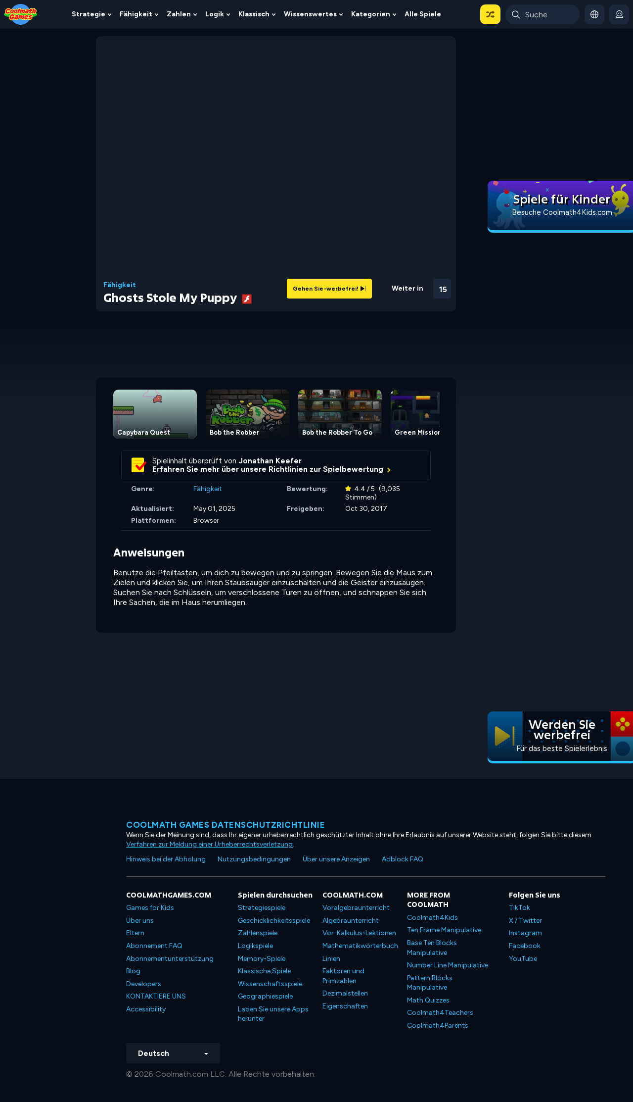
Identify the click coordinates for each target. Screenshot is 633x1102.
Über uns (140, 920)
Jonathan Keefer (270, 460)
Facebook (525, 946)
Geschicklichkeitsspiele (274, 920)
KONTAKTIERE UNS (156, 996)
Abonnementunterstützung (170, 958)
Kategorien (370, 14)
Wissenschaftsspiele (270, 984)
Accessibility (146, 1009)
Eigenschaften (345, 1006)
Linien (331, 958)
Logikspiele (255, 946)
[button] (490, 14)
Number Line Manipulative (447, 965)
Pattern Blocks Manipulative (429, 983)
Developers (143, 984)
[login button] (619, 14)
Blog (133, 971)
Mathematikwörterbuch (360, 946)
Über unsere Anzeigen (336, 859)
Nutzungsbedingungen (254, 859)
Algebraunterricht (350, 920)
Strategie (88, 14)
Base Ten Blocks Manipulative (432, 948)
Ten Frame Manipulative (444, 930)
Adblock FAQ (402, 859)
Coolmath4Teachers (440, 1012)
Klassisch (254, 14)
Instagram (525, 933)
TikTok (519, 907)
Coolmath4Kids (432, 917)
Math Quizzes (428, 1000)
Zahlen (179, 14)
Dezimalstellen (345, 993)
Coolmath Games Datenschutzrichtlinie (225, 825)
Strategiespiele (261, 907)
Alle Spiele (423, 14)
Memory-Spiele (261, 958)
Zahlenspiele (257, 933)
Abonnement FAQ (154, 946)
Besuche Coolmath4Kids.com (562, 212)
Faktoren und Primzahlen (343, 976)
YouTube (523, 958)
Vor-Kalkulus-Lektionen (359, 933)
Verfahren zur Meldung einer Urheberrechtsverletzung (209, 844)
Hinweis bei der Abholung (166, 859)
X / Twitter (525, 920)
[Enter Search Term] (542, 14)
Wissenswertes (310, 14)
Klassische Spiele (264, 971)
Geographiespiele (265, 996)
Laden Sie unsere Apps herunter (273, 1014)
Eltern (135, 933)
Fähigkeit (136, 14)
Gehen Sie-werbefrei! (329, 288)
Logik (214, 14)
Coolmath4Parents (437, 1025)
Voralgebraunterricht (356, 907)
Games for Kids (150, 907)
